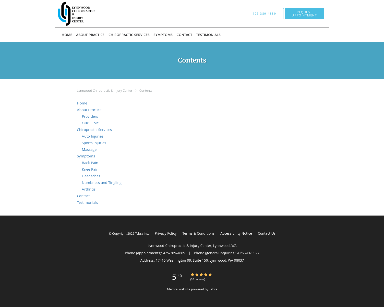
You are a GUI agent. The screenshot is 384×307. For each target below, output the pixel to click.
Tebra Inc (141, 233)
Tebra (213, 289)
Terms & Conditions (198, 233)
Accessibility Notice (236, 233)
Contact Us (267, 233)
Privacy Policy (166, 233)
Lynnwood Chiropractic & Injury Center (105, 90)
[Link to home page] (104, 13)
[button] (304, 13)
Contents (145, 90)
